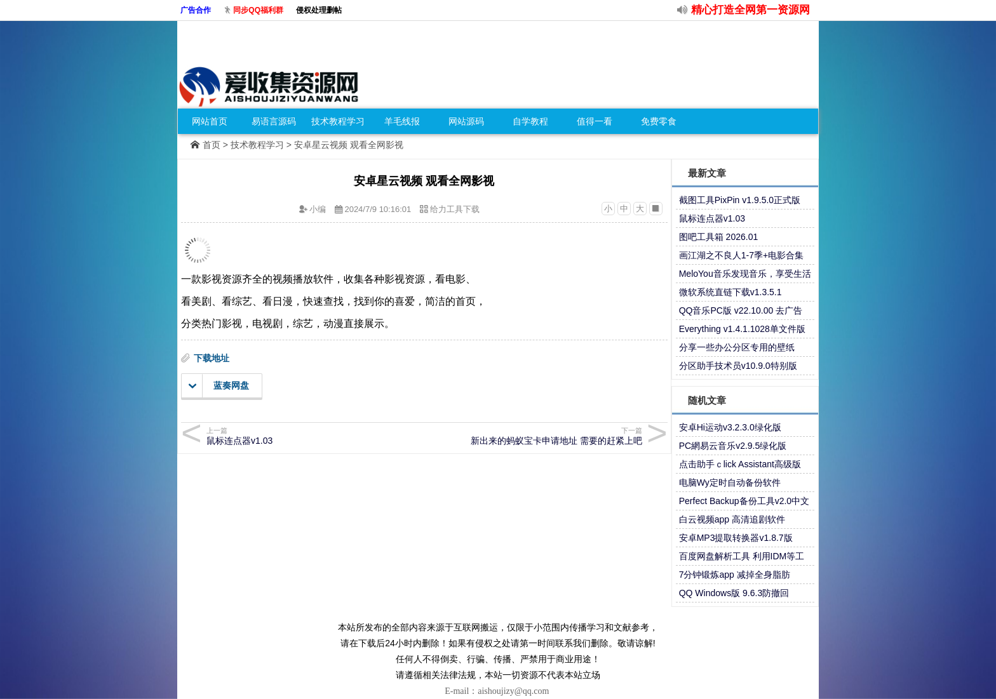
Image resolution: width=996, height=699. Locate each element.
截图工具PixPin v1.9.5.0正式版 (739, 200)
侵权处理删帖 (319, 10)
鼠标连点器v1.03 (712, 218)
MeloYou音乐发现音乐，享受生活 (745, 274)
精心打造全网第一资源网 (750, 10)
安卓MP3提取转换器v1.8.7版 (736, 538)
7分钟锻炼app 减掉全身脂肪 (734, 574)
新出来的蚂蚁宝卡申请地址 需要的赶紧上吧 (535, 436)
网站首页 (209, 121)
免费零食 (658, 121)
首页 (211, 145)
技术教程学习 (338, 121)
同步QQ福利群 (258, 10)
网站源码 (466, 121)
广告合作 (195, 10)
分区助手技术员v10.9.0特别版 (738, 366)
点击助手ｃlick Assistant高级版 (740, 464)
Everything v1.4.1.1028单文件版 (742, 329)
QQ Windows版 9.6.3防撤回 (734, 593)
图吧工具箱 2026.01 (718, 237)
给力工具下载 (455, 209)
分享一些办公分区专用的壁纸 (737, 347)
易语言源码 (274, 121)
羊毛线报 (402, 121)
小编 (317, 209)
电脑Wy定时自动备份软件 (730, 482)
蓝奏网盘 (219, 386)
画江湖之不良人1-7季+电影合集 (741, 255)
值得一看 (594, 121)
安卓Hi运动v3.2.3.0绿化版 (730, 427)
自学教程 (530, 121)
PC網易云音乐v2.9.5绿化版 (733, 446)
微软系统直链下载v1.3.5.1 (730, 292)
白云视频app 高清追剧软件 (732, 519)
